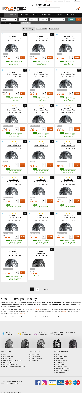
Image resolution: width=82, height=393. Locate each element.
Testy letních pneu (34, 351)
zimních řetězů (28, 316)
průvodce (64, 311)
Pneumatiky (10, 15)
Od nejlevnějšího (41, 29)
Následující (46, 289)
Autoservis (70, 15)
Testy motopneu (33, 358)
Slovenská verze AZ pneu (63, 366)
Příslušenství (46, 14)
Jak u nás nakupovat (61, 364)
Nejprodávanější (28, 29)
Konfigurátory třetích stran (10, 362)
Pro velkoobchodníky (61, 358)
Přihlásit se (75, 1)
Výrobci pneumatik (8, 360)
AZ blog (5, 351)
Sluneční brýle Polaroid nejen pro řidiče (14, 364)
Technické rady (7, 356)
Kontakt (68, 1)
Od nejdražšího (54, 29)
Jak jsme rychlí (60, 360)
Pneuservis (58, 15)
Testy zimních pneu (34, 354)
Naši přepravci (60, 362)
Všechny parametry (10, 23)
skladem (37, 309)
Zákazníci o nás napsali (62, 368)
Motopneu (23, 15)
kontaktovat (22, 313)
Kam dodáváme (60, 370)
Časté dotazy (59, 356)
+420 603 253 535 (42, 5)
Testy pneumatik (58, 1)
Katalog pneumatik (8, 354)
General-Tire (26, 22)
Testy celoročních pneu (35, 356)
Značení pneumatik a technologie (12, 358)
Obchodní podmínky (61, 354)
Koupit (23, 57)
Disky (34, 15)
